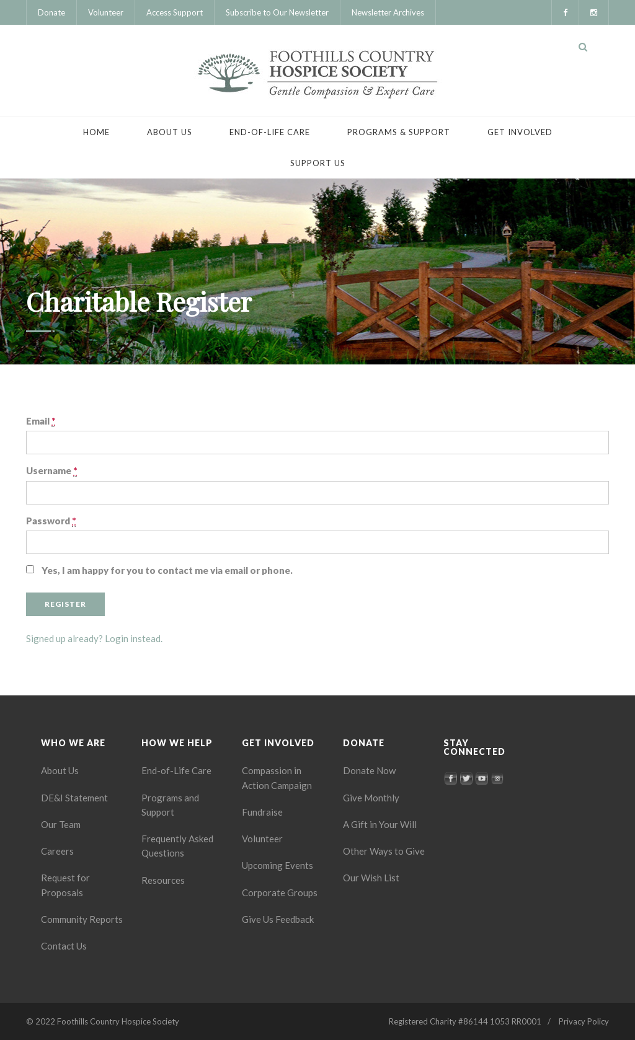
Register (65, 604)
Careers (57, 851)
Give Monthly (371, 797)
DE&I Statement (74, 797)
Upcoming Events (277, 865)
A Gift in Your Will (380, 824)
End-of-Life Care (269, 132)
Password (51, 521)
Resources (163, 880)
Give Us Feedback (278, 919)
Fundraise (262, 811)
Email (40, 421)
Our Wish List (371, 877)
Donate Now (369, 770)
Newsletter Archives (388, 12)
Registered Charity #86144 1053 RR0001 (465, 1021)
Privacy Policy (584, 1021)
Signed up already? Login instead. (94, 638)
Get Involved (520, 132)
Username (51, 471)
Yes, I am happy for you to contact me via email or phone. (167, 570)
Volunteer (105, 12)
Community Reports (82, 919)
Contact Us (64, 945)
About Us (169, 132)
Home (96, 132)
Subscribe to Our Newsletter (277, 12)
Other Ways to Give (384, 851)
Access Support (174, 12)
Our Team (61, 824)
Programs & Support (398, 132)
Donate (51, 12)
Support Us (317, 163)
